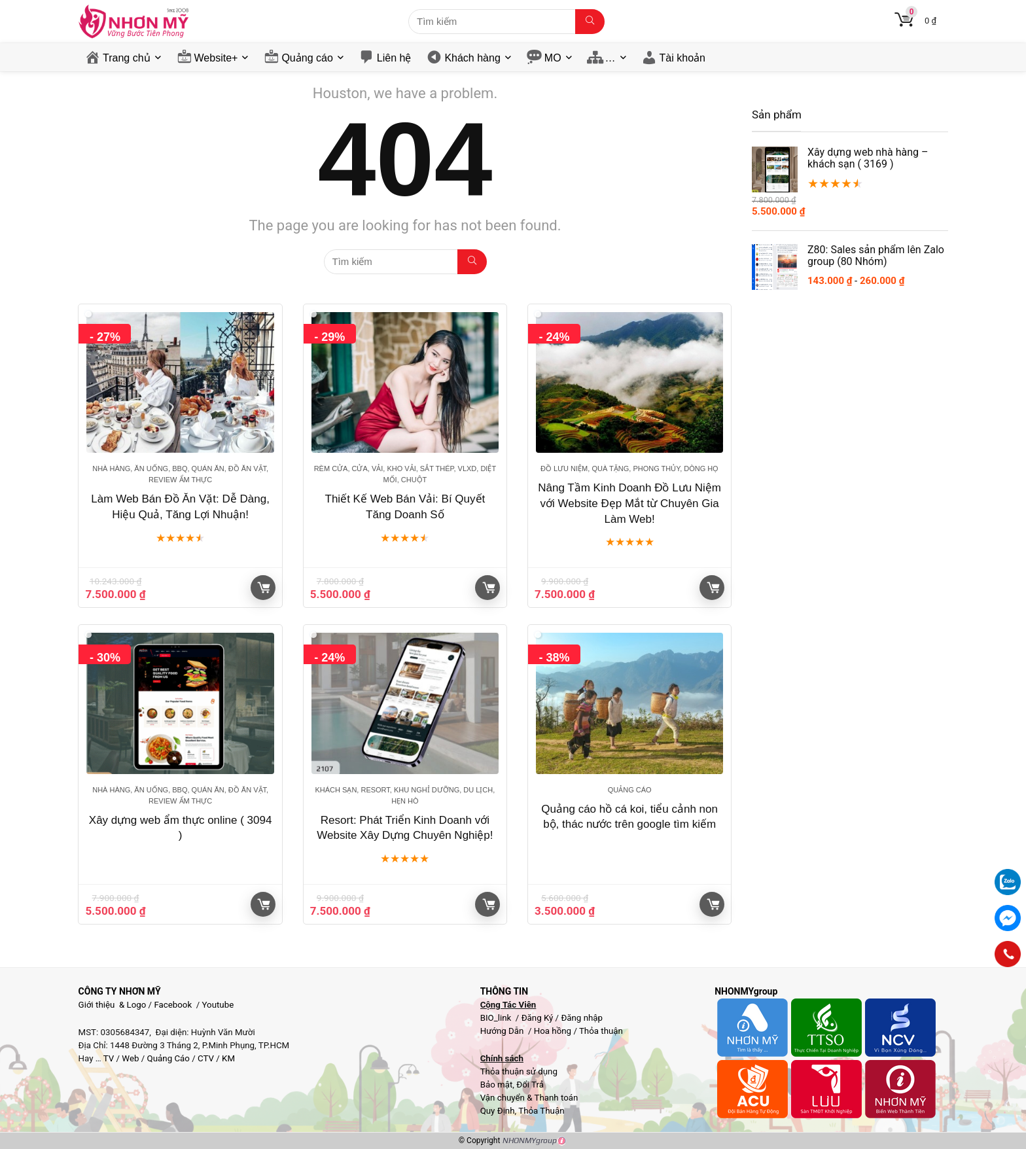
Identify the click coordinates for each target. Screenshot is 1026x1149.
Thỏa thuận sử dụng (518, 1071)
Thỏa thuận (600, 1031)
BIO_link (497, 1018)
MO (552, 57)
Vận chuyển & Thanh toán (529, 1098)
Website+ (216, 57)
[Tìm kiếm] (590, 21)
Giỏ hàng (264, 587)
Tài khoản (682, 57)
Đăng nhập (582, 1018)
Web (130, 1058)
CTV (206, 1058)
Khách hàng (472, 57)
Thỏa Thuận (540, 1111)
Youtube (218, 1005)
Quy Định (497, 1111)
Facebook (173, 1005)
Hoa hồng (552, 1031)
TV (108, 1058)
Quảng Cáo (168, 1058)
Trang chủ (126, 57)
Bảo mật (496, 1084)
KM (228, 1058)
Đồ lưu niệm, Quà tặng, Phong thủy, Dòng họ (629, 468)
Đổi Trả (530, 1084)
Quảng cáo (306, 57)
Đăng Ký (539, 1018)
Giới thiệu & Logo (113, 1005)
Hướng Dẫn (503, 1031)
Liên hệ (394, 57)
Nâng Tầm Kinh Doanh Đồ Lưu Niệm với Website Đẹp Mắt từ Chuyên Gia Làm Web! (629, 503)
